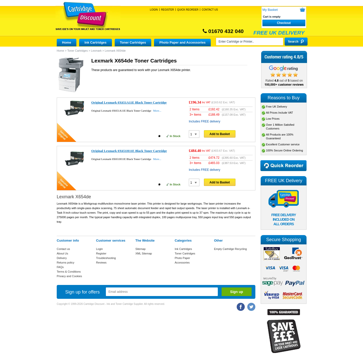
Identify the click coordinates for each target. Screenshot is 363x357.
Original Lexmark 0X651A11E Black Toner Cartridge (129, 102)
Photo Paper (182, 257)
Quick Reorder (187, 9)
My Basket (270, 10)
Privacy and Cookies (69, 276)
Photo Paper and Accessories (182, 42)
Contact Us (210, 9)
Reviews (101, 262)
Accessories (182, 262)
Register (167, 9)
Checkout (284, 23)
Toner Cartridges (133, 42)
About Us (62, 253)
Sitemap (140, 248)
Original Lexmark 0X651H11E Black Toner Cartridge (129, 151)
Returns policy (65, 262)
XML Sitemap (143, 253)
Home (66, 42)
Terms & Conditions (69, 271)
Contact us (63, 248)
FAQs (60, 267)
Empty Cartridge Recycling (230, 248)
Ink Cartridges (95, 42)
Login (154, 9)
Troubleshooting (106, 257)
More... (157, 110)
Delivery (62, 257)
